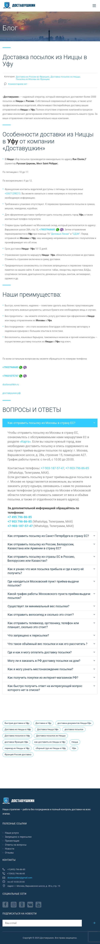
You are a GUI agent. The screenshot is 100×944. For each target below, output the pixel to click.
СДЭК (76, 234)
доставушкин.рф (11, 393)
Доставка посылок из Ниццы (65, 76)
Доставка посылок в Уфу (17, 735)
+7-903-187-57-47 (52, 468)
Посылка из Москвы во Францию (33, 79)
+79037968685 (51, 229)
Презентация (12, 840)
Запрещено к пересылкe (18, 836)
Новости (9, 848)
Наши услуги (12, 833)
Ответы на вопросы (15, 844)
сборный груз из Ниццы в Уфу (51, 748)
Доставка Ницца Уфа (47, 729)
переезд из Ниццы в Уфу (17, 748)
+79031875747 (14, 376)
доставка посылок (73, 729)
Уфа (74, 748)
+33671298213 (12, 193)
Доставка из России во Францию (32, 76)
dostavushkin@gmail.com (19, 877)
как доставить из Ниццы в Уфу (49, 742)
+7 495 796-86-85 (20, 517)
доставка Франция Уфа (16, 742)
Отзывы (9, 852)
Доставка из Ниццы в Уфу (18, 729)
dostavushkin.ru (10, 384)
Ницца (75, 742)
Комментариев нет (17, 84)
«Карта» (25, 441)
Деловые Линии (60, 234)
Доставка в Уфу (43, 723)
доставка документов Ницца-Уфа (74, 723)
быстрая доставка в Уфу (17, 723)
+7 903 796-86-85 (20, 521)
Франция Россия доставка (18, 754)
